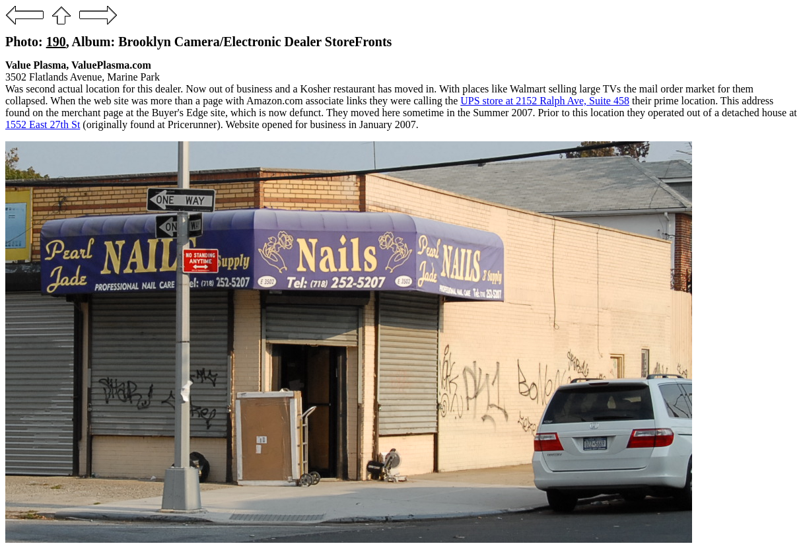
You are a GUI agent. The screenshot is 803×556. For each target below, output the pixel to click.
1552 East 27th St (42, 124)
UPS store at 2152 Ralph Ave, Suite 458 (544, 100)
